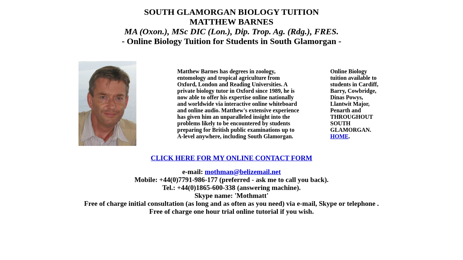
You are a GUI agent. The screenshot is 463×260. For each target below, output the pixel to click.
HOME (339, 136)
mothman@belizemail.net (243, 172)
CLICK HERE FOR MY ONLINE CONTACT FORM (231, 158)
